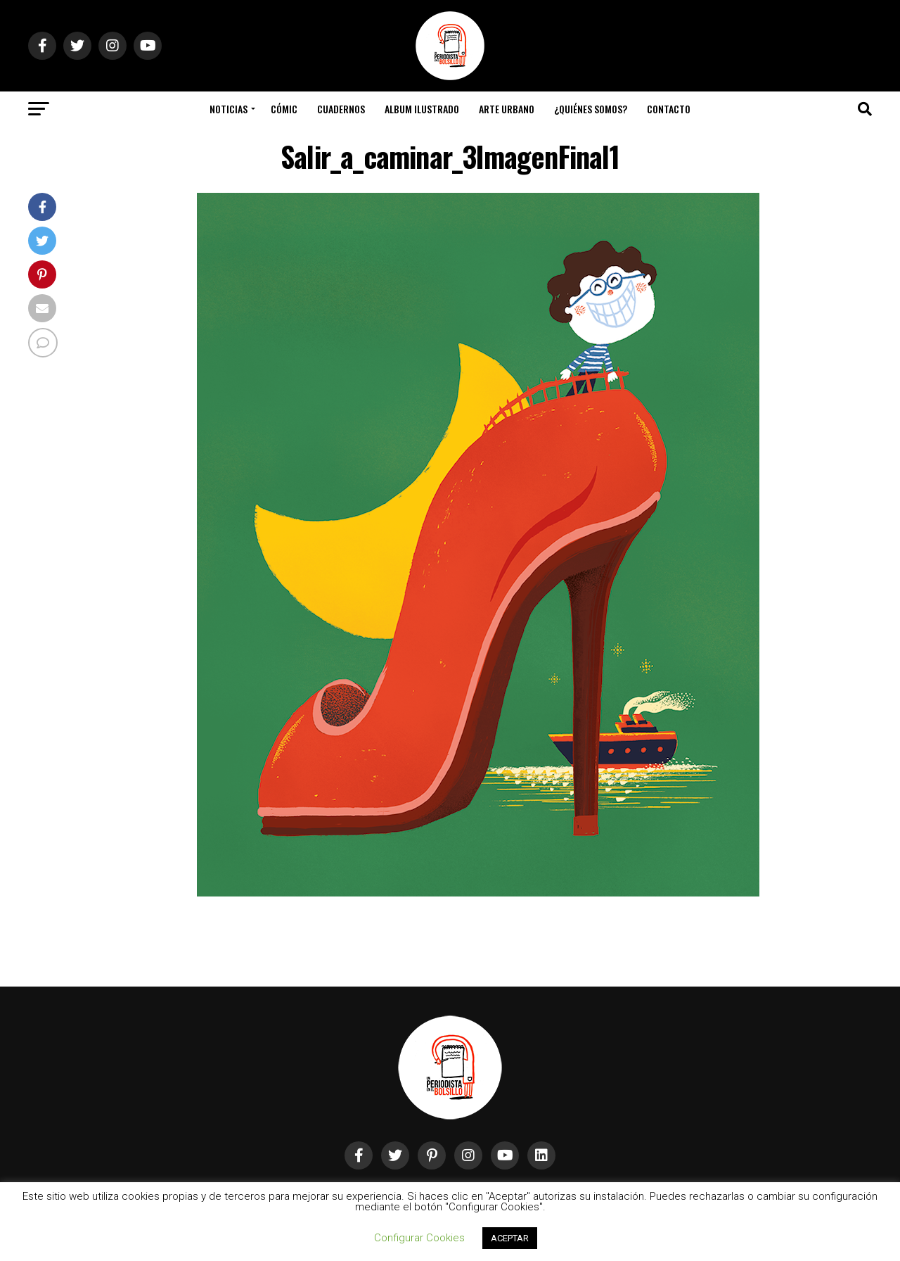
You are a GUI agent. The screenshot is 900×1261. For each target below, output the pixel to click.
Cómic (284, 108)
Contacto (668, 108)
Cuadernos (341, 108)
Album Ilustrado (422, 108)
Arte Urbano (506, 108)
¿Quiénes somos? (590, 108)
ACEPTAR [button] (510, 1238)
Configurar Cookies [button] (419, 1237)
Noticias (229, 108)
